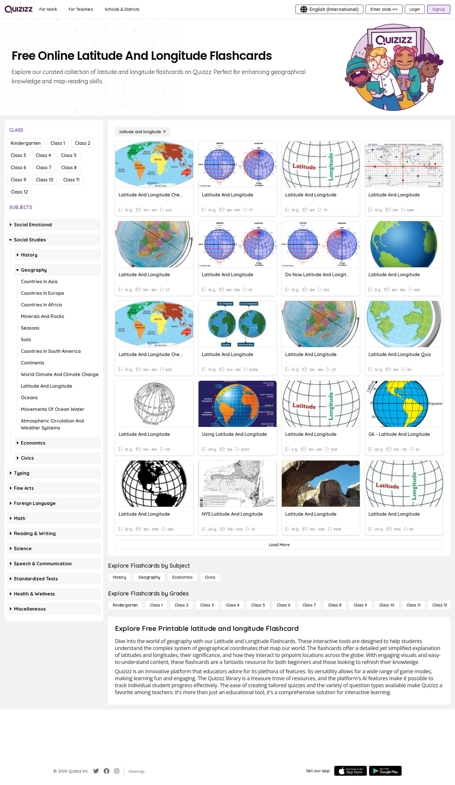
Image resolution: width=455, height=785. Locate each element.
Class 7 (43, 167)
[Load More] (279, 544)
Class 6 (18, 167)
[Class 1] (156, 605)
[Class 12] (439, 605)
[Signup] (438, 9)
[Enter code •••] (384, 9)
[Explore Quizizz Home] (18, 9)
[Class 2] (181, 605)
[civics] (210, 577)
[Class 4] (232, 605)
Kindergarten (26, 143)
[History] (119, 577)
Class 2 (82, 143)
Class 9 (18, 180)
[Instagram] (116, 771)
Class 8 (69, 167)
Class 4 (43, 155)
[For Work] (48, 9)
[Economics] (182, 577)
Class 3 (18, 155)
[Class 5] (258, 605)
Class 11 (71, 180)
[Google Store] (385, 771)
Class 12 (19, 192)
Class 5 (69, 155)
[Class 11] (413, 605)
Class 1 (57, 143)
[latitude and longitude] (142, 131)
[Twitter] (96, 771)
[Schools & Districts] (122, 9)
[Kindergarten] (125, 605)
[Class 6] (283, 605)
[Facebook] (106, 771)
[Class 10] (386, 605)
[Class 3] (207, 605)
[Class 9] (360, 605)
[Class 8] (334, 605)
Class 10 (44, 180)
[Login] (415, 9)
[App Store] (350, 771)
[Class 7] (309, 605)
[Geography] (149, 577)
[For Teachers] (81, 9)
